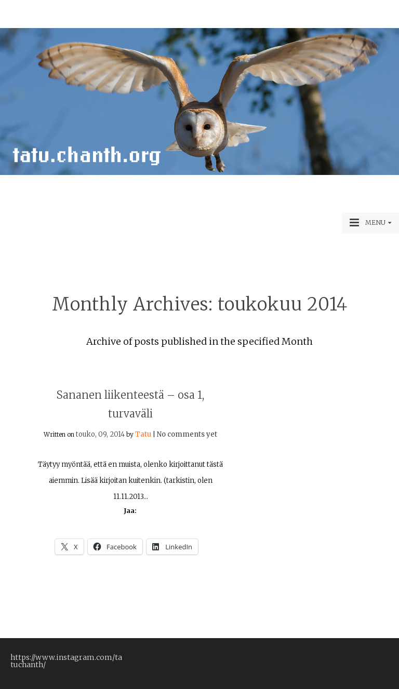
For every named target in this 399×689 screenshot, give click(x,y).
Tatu (143, 434)
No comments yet (187, 434)
